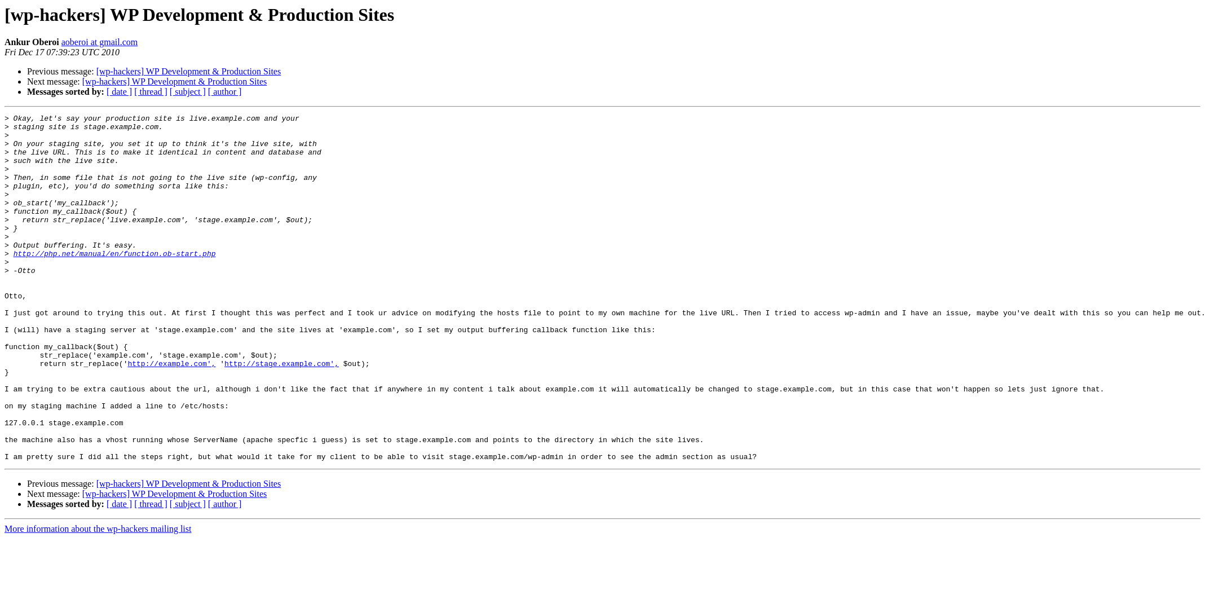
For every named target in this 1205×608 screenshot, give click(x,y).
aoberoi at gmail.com (99, 42)
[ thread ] (150, 91)
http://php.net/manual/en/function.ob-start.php (115, 282)
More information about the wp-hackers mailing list (98, 598)
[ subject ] (188, 91)
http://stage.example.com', (281, 414)
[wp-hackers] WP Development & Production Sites (188, 71)
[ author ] (225, 91)
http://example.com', (171, 414)
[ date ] (119, 91)
